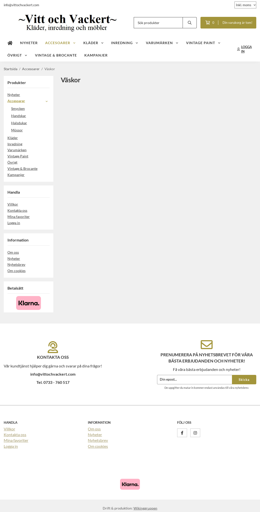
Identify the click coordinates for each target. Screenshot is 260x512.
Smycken (18, 108)
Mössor (17, 130)
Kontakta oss (17, 210)
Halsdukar (19, 123)
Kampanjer (96, 55)
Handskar (18, 116)
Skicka (244, 380)
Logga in (13, 223)
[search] (190, 22)
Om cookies (16, 271)
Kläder (93, 43)
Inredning (124, 43)
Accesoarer (60, 43)
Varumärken (162, 43)
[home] (10, 43)
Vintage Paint (203, 43)
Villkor (12, 204)
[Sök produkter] (158, 22)
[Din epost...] (194, 380)
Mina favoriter (18, 216)
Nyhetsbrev (16, 264)
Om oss (13, 252)
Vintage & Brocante (56, 55)
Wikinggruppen (145, 508)
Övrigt (17, 55)
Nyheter (29, 43)
